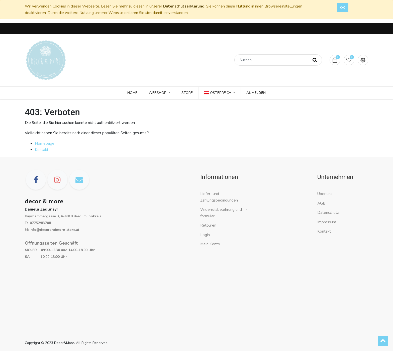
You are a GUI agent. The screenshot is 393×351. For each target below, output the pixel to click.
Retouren (208, 225)
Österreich (218, 92)
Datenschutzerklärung (184, 6)
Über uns (324, 193)
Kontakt (41, 149)
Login (205, 234)
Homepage (44, 143)
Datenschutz (328, 212)
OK (342, 7)
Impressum (327, 222)
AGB (321, 203)
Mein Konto (210, 244)
